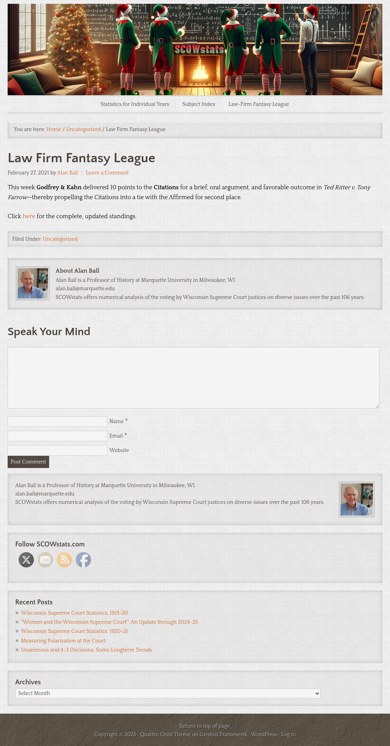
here (29, 216)
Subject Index (199, 104)
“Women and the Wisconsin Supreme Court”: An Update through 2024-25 (109, 622)
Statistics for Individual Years (135, 104)
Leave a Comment (107, 173)
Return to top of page (204, 726)
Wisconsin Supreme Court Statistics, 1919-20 (74, 613)
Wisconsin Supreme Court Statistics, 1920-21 (74, 631)
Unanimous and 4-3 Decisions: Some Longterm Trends (86, 650)
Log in (288, 735)
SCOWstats (195, 27)
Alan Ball (67, 173)
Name (116, 422)
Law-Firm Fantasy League (259, 104)
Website (119, 450)
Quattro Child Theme (165, 735)
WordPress (264, 735)
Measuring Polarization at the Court (63, 641)
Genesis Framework (223, 735)
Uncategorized (60, 239)
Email (116, 436)
